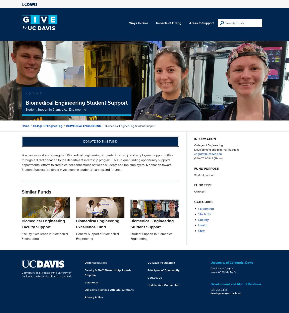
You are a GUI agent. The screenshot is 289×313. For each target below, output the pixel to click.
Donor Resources (96, 263)
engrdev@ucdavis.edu (208, 154)
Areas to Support (201, 23)
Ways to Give (138, 23)
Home (25, 126)
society (203, 219)
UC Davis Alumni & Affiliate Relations (109, 290)
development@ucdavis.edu (226, 293)
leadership (206, 208)
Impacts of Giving (168, 23)
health (203, 225)
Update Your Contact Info (164, 285)
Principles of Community (163, 270)
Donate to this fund (100, 141)
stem (202, 231)
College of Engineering (47, 126)
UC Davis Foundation (161, 263)
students (204, 214)
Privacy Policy (94, 297)
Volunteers (92, 282)
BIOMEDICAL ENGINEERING (83, 126)
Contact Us (155, 278)
